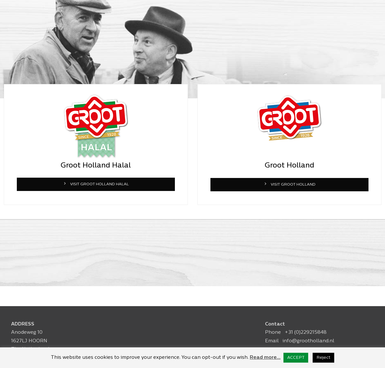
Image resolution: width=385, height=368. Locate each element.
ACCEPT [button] (295, 358)
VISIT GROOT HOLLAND (289, 184)
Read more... (265, 357)
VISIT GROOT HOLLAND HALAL (96, 183)
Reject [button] (323, 358)
